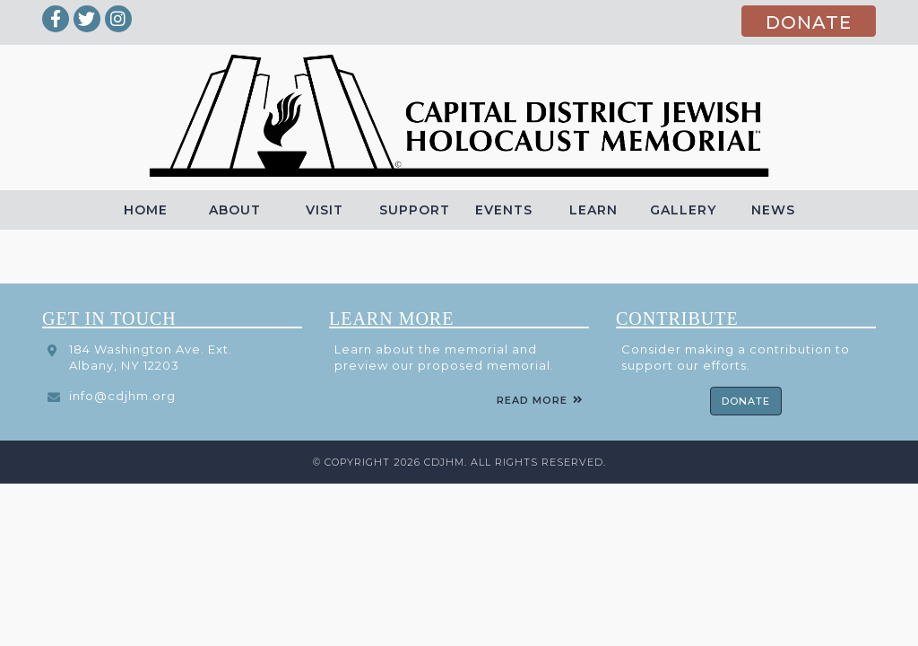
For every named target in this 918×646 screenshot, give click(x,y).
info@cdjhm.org (122, 395)
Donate (746, 401)
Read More (532, 400)
